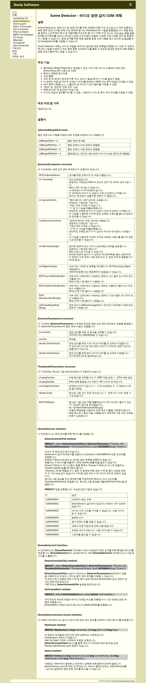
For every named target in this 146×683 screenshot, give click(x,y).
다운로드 (16, 48)
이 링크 (125, 38)
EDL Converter (21, 29)
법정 (14, 51)
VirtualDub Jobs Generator (21, 44)
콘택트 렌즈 (18, 56)
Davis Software (26, 4)
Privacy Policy (130, 681)
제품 (14, 14)
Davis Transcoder (22, 26)
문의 (40, 108)
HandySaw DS (20, 18)
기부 (14, 53)
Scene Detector (21, 21)
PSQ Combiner (21, 32)
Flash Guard (19, 23)
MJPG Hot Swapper (23, 34)
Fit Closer (18, 37)
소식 (14, 12)
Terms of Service (118, 681)
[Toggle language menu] (130, 5)
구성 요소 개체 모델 (124, 33)
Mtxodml (18, 40)
